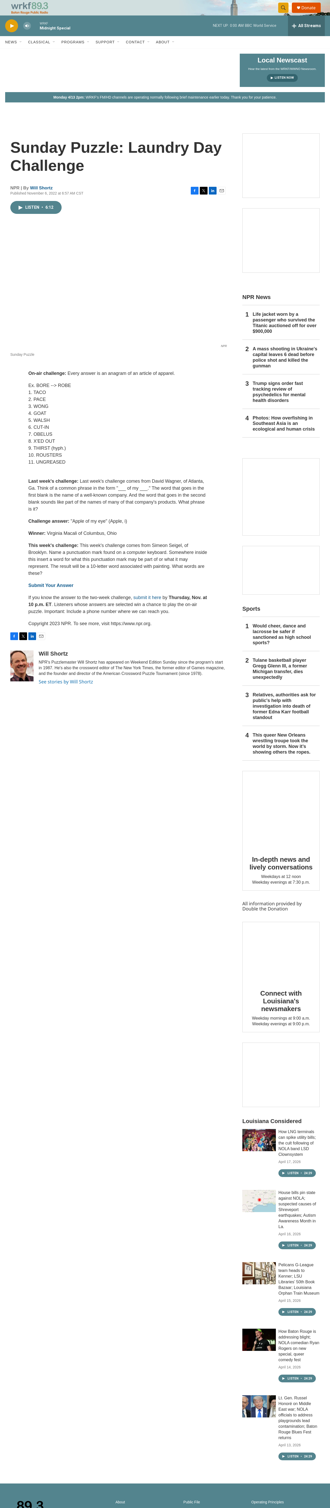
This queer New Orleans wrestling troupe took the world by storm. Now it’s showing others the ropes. (281, 755)
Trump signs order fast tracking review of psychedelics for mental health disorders (279, 403)
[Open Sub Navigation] (21, 54)
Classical (39, 54)
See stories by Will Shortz (66, 693)
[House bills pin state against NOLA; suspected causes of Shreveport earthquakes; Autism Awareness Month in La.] (259, 1212)
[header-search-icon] (285, 14)
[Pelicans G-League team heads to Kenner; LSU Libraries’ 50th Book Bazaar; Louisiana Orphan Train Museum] (259, 1285)
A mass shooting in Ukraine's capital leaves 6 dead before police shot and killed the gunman (285, 369)
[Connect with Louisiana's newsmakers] (281, 964)
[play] (11, 38)
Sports (251, 620)
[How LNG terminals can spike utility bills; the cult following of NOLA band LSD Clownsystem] (259, 1152)
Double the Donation (265, 920)
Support (105, 54)
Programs (73, 54)
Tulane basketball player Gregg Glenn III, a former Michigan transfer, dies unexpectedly (280, 680)
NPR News (256, 308)
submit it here (147, 609)
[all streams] (306, 37)
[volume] (27, 37)
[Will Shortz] (22, 677)
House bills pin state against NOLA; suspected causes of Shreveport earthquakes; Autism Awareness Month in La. (297, 1221)
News (11, 54)
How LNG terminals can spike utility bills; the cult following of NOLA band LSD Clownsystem (297, 1154)
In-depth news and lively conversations (281, 875)
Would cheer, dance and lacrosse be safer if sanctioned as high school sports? (282, 646)
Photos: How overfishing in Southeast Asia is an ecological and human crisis (284, 435)
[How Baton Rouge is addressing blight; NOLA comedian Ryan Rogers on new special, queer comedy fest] (259, 1351)
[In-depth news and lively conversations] (281, 821)
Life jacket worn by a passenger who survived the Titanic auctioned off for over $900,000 (285, 334)
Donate (312, 13)
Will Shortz (41, 199)
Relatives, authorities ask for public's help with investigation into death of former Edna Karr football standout (284, 718)
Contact (135, 54)
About (163, 54)
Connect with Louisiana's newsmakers (281, 1012)
